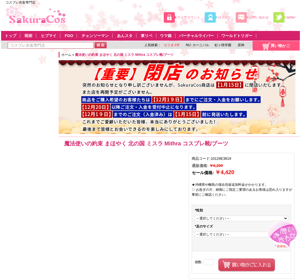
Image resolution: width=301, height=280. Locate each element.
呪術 (28, 35)
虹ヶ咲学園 (223, 45)
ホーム (66, 55)
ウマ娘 (166, 35)
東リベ (146, 35)
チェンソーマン (95, 35)
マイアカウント (188, 17)
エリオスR (172, 45)
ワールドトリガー (236, 35)
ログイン (224, 17)
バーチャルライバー (196, 35)
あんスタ (125, 35)
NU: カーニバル (197, 45)
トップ (10, 35)
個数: (198, 262)
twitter (291, 17)
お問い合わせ (259, 17)
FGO (69, 35)
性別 (199, 210)
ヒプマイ (48, 35)
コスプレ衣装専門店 (20, 2)
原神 (240, 45)
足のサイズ (204, 226)
